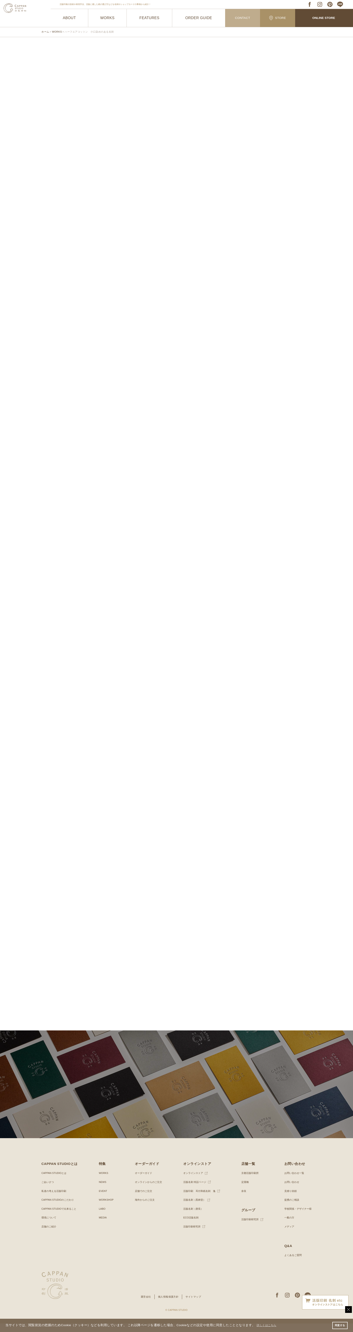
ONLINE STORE (323, 18)
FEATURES (149, 18)
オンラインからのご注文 (148, 1190)
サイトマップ (194, 1305)
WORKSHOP (106, 1208)
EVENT (102, 1199)
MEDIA (102, 1226)
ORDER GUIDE (199, 18)
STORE (278, 18)
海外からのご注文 (144, 1208)
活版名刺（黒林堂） (193, 1208)
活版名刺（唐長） (192, 1217)
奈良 (242, 1199)
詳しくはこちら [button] (268, 1325)
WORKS (107, 18)
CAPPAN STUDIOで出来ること (60, 1217)
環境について (49, 1226)
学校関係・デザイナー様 (297, 1217)
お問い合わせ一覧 (292, 1181)
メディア (287, 1235)
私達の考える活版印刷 (54, 1199)
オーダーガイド (142, 1181)
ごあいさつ (48, 1190)
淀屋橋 (244, 1190)
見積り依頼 (288, 1199)
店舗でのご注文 (142, 1199)
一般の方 (287, 1226)
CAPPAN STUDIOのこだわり (59, 1208)
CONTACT (242, 18)
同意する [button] (339, 1325)
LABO (101, 1217)
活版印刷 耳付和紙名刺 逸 (199, 1199)
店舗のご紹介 (49, 1235)
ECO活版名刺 (189, 1226)
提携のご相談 (290, 1208)
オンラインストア (192, 1181)
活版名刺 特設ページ (193, 1190)
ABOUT (69, 18)
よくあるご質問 (291, 1263)
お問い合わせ (290, 1190)
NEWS (102, 1190)
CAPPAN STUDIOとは (55, 1181)
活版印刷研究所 (190, 1235)
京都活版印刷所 (249, 1181)
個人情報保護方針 (168, 1305)
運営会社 (144, 1305)
